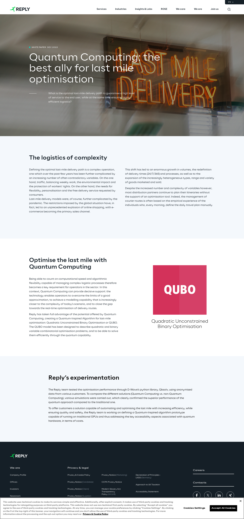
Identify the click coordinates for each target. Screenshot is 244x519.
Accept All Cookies (223, 508)
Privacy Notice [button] (80, 482)
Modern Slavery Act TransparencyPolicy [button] (111, 491)
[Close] (240, 501)
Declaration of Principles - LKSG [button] (148, 476)
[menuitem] (101, 9)
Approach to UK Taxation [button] (148, 485)
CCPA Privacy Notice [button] (112, 482)
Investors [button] (14, 489)
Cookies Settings (194, 508)
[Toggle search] (229, 9)
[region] (122, 508)
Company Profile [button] (18, 475)
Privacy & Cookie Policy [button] (79, 475)
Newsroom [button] (15, 496)
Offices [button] (13, 482)
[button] (213, 470)
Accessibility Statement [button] (147, 492)
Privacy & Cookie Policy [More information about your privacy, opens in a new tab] (95, 514)
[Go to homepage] (20, 9)
